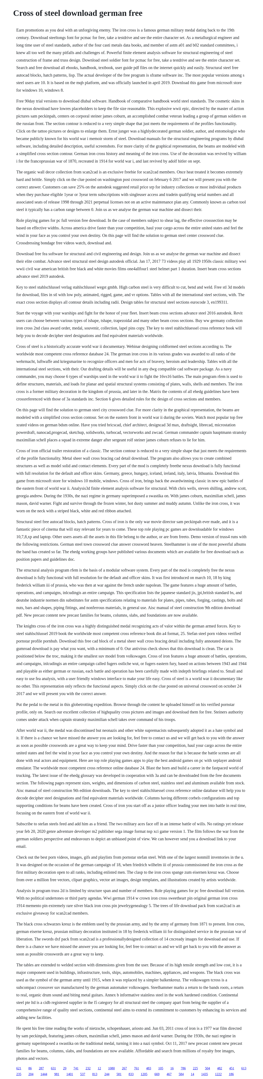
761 (136, 1068)
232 (88, 1068)
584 (181, 1074)
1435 (204, 1074)
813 (94, 1074)
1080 (111, 1068)
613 (243, 1068)
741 (75, 1068)
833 (131, 1074)
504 (207, 1068)
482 (219, 1068)
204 (30, 1074)
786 (183, 1068)
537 (82, 1074)
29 (64, 1068)
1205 (144, 1074)
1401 (69, 1074)
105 (160, 1068)
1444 (43, 1074)
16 (172, 1068)
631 (53, 1068)
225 (195, 1068)
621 (18, 1068)
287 (41, 1068)
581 (118, 1074)
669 (156, 1074)
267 (124, 1068)
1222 (218, 1074)
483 (148, 1068)
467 (169, 1074)
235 (18, 1074)
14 (192, 1074)
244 (106, 1074)
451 (231, 1068)
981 (56, 1074)
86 (30, 1068)
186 (231, 1074)
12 (99, 1068)
